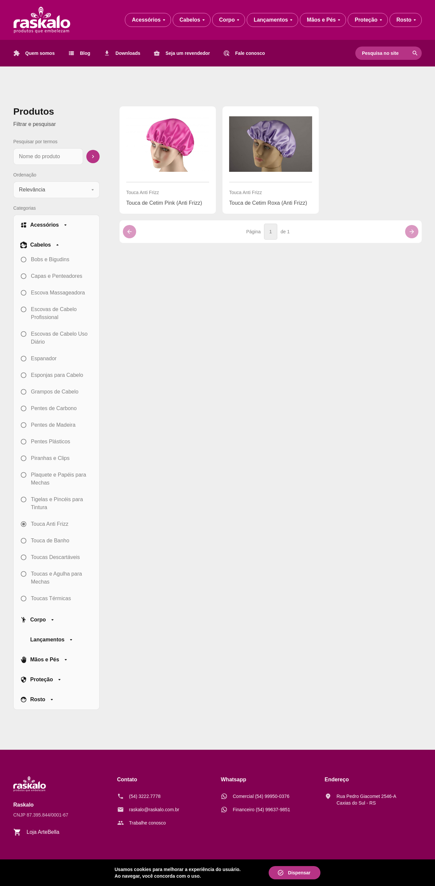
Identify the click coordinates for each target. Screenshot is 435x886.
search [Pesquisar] (415, 53)
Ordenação (24, 174)
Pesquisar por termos (35, 141)
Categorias (24, 208)
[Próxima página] (411, 231)
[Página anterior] (129, 231)
